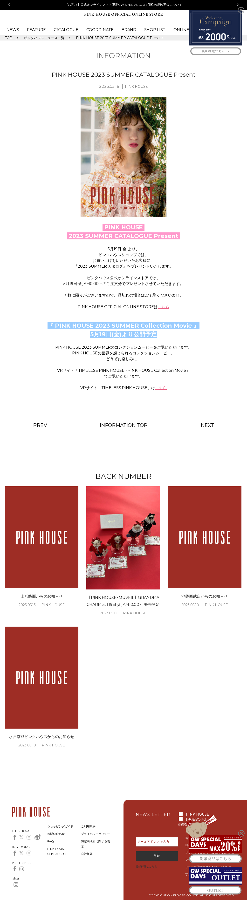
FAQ (50, 841)
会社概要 (87, 854)
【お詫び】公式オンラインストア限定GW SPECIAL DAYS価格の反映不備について (123, 5)
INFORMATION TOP (123, 425)
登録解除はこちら (146, 866)
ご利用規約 (88, 826)
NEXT (207, 425)
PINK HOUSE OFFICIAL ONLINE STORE (123, 14)
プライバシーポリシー (95, 834)
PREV (40, 425)
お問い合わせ (56, 834)
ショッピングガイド (60, 826)
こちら (163, 307)
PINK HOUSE (136, 86)
